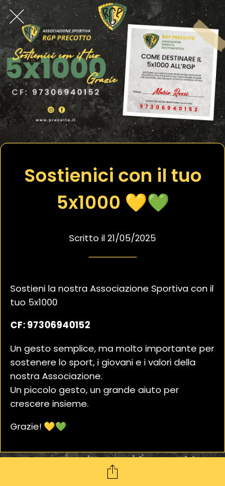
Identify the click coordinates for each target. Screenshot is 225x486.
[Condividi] (112, 471)
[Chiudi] (17, 17)
